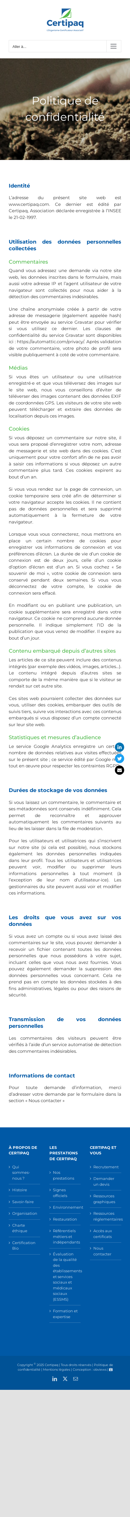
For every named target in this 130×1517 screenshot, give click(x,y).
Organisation (24, 1213)
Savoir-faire (23, 1201)
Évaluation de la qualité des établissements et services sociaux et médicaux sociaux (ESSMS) (65, 1277)
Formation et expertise (65, 1314)
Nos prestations (63, 1175)
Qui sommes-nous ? (21, 1173)
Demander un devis (103, 1181)
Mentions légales (56, 1369)
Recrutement (105, 1167)
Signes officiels (60, 1192)
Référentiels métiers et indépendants (65, 1236)
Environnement (65, 1207)
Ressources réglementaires (105, 1216)
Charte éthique (19, 1228)
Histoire (19, 1189)
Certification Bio (23, 1245)
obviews (99, 1369)
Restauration (65, 1219)
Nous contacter (102, 1251)
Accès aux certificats (102, 1233)
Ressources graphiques (104, 1199)
